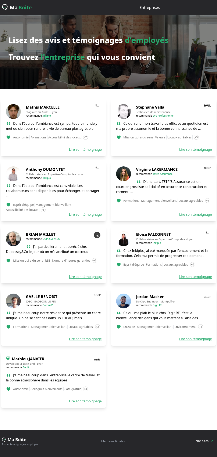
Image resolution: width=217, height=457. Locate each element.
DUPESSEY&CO (51, 239)
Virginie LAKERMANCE (157, 169)
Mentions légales (113, 441)
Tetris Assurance (162, 174)
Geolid (26, 367)
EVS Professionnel (163, 115)
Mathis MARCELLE (43, 107)
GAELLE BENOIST (41, 296)
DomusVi (47, 305)
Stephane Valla (150, 107)
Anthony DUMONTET (45, 169)
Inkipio (46, 115)
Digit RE (157, 305)
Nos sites (204, 441)
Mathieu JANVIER (28, 358)
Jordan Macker (150, 296)
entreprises (150, 7)
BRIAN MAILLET (41, 234)
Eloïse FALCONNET (153, 234)
